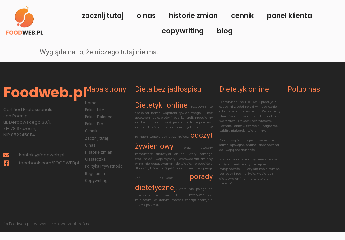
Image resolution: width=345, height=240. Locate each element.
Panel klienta (289, 15)
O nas (146, 15)
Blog (225, 31)
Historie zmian (193, 15)
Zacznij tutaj (102, 15)
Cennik (242, 15)
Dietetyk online (161, 105)
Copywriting (183, 31)
